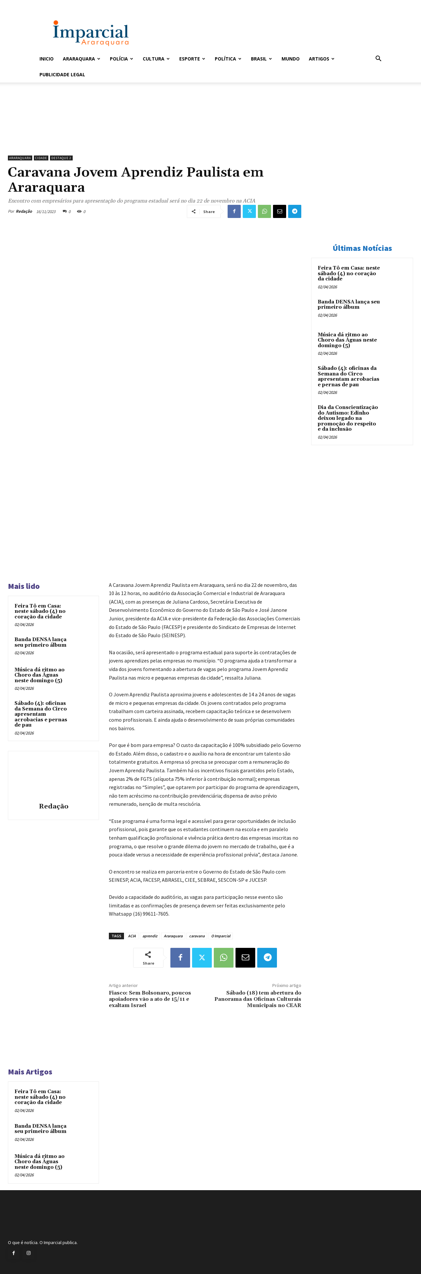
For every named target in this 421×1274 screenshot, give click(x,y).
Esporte (192, 59)
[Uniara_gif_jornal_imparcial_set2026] (154, 135)
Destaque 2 (61, 158)
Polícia (121, 59)
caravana (197, 935)
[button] (378, 59)
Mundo (291, 59)
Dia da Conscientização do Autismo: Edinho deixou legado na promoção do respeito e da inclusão (348, 418)
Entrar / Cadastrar (50, 4)
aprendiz (149, 935)
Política (228, 59)
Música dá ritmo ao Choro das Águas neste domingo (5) (39, 675)
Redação (24, 211)
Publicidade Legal (62, 74)
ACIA (132, 935)
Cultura (156, 59)
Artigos (321, 59)
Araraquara (81, 59)
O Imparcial (220, 935)
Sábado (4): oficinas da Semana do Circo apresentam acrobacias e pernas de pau (40, 714)
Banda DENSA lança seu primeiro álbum (40, 642)
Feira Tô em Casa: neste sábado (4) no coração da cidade (39, 611)
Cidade (41, 158)
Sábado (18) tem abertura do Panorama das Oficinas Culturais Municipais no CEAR (257, 999)
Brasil (261, 59)
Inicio (46, 59)
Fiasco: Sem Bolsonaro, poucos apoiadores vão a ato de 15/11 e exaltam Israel (150, 999)
